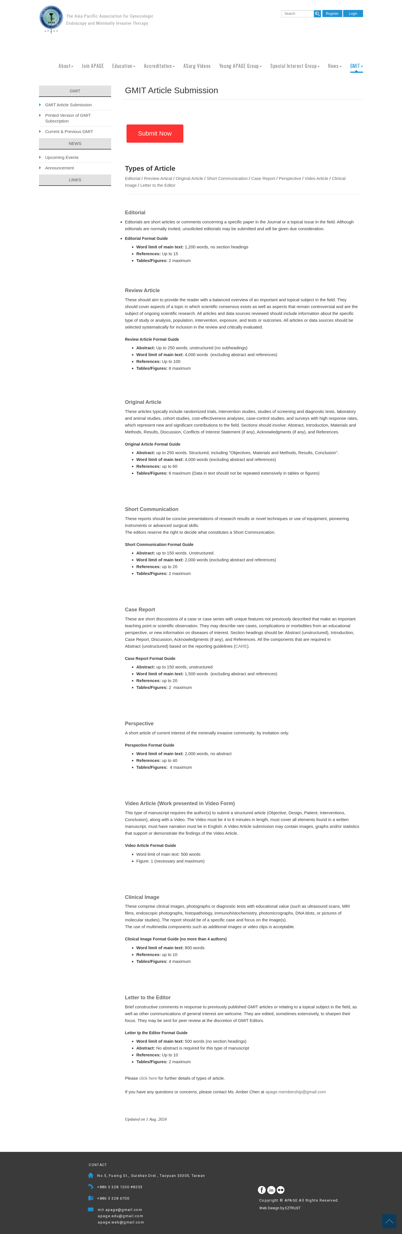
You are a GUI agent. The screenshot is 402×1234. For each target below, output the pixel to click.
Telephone (90, 1187)
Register (332, 14)
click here (148, 1078)
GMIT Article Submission (68, 104)
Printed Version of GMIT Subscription (68, 118)
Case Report (263, 178)
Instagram (271, 1190)
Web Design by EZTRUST (280, 1208)
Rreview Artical (158, 178)
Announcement (59, 167)
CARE (241, 646)
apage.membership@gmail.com (296, 1091)
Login (353, 14)
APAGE (96, 19)
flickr (281, 1190)
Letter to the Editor (157, 185)
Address (90, 1176)
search (317, 13)
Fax (90, 1198)
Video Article (316, 178)
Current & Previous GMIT (69, 131)
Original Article (189, 178)
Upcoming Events (62, 157)
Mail (147, 1210)
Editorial (132, 178)
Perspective (290, 178)
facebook (262, 1190)
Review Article (142, 290)
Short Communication (227, 178)
